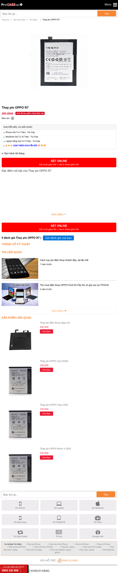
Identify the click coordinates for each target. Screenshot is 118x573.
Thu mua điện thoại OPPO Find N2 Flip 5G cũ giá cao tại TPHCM (74, 285)
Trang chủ (5, 20)
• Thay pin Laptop (67, 547)
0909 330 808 (10, 570)
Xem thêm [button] (59, 214)
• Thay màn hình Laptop (92, 547)
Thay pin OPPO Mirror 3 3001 (55, 448)
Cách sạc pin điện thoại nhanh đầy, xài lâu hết (64, 260)
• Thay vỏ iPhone (103, 544)
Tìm (106, 13)
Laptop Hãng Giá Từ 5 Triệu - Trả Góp (23, 141)
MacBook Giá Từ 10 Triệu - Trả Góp (22, 137)
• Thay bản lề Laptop (33, 550)
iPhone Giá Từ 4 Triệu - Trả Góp (20, 132)
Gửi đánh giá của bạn (58, 238)
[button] (59, 162)
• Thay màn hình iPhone (57, 544)
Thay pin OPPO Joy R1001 (54, 361)
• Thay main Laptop (86, 550)
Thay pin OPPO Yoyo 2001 (54, 404)
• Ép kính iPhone (82, 544)
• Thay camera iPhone (16, 547)
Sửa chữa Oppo (19, 20)
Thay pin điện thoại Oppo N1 (55, 322)
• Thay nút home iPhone (43, 547)
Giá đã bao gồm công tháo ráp (30, 113)
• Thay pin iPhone (33, 544)
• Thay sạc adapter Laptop (60, 550)
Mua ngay (46, 331)
